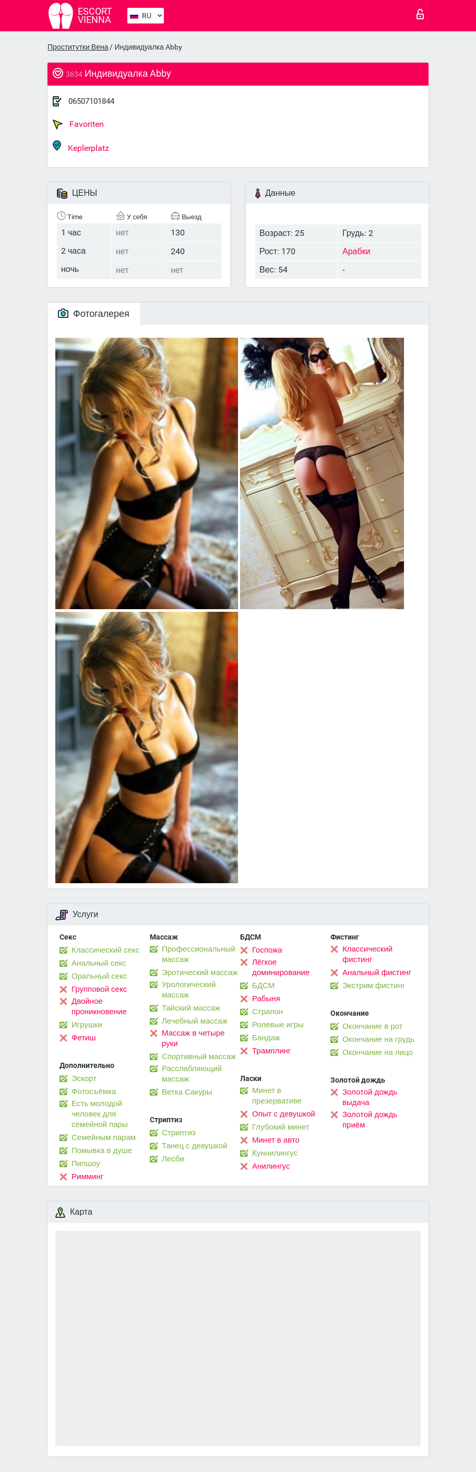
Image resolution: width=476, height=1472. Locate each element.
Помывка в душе (102, 1150)
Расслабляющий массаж (192, 1074)
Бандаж (266, 1037)
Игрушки (87, 1024)
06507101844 (91, 101)
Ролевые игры (278, 1024)
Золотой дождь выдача (369, 1097)
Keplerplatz (81, 146)
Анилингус (271, 1166)
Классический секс (105, 950)
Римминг (87, 1176)
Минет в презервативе (277, 1096)
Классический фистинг (367, 954)
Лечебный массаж (195, 1021)
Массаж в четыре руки (193, 1038)
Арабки (356, 251)
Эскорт (84, 1078)
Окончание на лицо (377, 1052)
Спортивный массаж (199, 1056)
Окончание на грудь (378, 1039)
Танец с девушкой (194, 1145)
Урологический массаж (189, 990)
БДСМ (263, 985)
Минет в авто (276, 1140)
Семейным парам (104, 1137)
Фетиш (84, 1037)
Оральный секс (99, 976)
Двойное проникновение (99, 1006)
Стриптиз (179, 1132)
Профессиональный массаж (198, 954)
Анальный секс (99, 963)
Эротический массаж (199, 972)
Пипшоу (86, 1163)
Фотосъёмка (94, 1091)
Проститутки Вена (77, 47)
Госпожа (267, 950)
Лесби (173, 1159)
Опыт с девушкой (283, 1114)
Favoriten (78, 124)
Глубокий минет (281, 1127)
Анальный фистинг (376, 972)
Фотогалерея (93, 313)
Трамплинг (271, 1050)
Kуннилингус (275, 1153)
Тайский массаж (191, 1008)
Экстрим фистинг (373, 985)
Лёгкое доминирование (281, 967)
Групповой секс (99, 989)
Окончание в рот (372, 1026)
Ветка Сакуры (187, 1092)
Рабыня (266, 998)
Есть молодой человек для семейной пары (99, 1114)
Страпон (267, 1011)
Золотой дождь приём (369, 1120)
